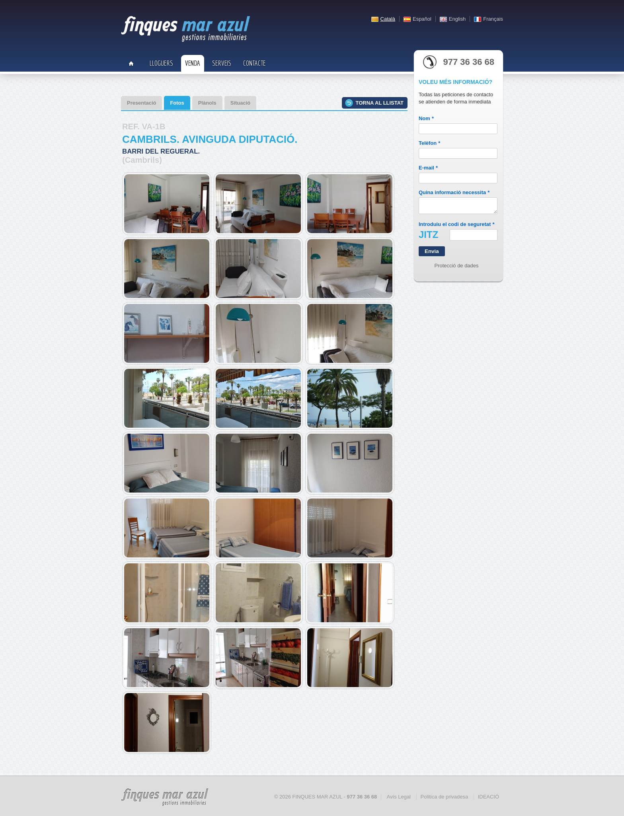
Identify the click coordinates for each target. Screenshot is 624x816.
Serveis (221, 63)
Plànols (207, 103)
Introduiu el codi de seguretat (456, 227)
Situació (240, 103)
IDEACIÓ (488, 797)
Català (387, 19)
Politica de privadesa (444, 797)
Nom (426, 118)
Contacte (254, 63)
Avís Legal (399, 797)
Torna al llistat (380, 103)
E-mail (428, 168)
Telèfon (429, 143)
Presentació (141, 103)
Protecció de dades (457, 268)
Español (422, 19)
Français (493, 19)
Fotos (177, 103)
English (457, 19)
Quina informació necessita (454, 192)
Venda (192, 63)
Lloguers (161, 63)
